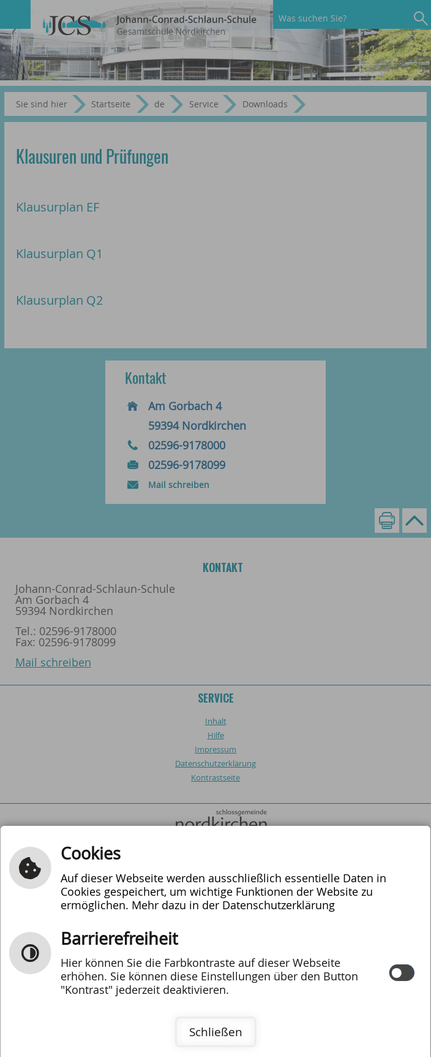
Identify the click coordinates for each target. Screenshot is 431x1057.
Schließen (215, 1032)
